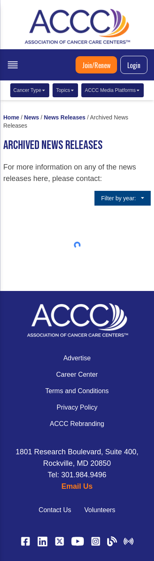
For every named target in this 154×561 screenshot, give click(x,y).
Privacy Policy (77, 407)
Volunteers (99, 509)
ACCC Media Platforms (112, 90)
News (31, 117)
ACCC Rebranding (77, 423)
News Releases (64, 117)
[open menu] (13, 65)
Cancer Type (30, 90)
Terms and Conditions (77, 390)
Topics (65, 90)
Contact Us (55, 509)
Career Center (77, 374)
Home (11, 117)
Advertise (77, 358)
